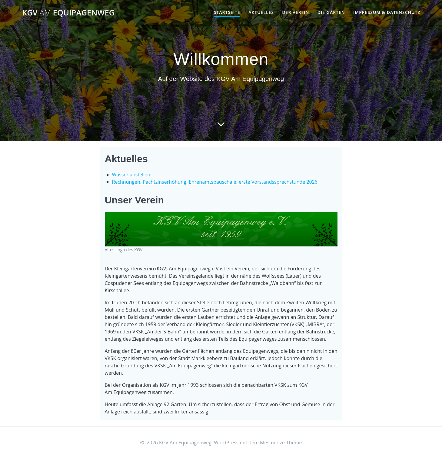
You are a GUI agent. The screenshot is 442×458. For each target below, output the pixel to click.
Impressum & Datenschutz (386, 12)
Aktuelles (261, 12)
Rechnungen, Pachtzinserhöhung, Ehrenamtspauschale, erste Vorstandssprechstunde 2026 (215, 182)
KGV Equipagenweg (68, 13)
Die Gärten (331, 12)
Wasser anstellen (131, 174)
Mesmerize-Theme (281, 442)
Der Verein (295, 12)
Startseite (227, 12)
